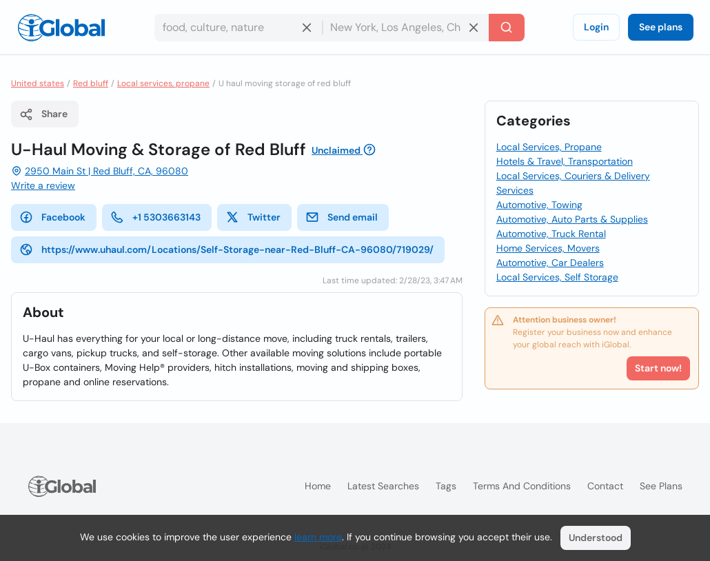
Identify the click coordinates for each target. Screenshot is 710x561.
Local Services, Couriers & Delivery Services (573, 183)
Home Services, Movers (548, 248)
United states (37, 83)
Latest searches (383, 486)
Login (596, 27)
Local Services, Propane (549, 147)
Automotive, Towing (539, 204)
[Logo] (61, 27)
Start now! (658, 368)
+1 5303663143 (155, 217)
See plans (660, 27)
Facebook (52, 217)
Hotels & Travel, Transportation (564, 161)
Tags (446, 486)
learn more (318, 537)
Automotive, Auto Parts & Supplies (572, 219)
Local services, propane (163, 83)
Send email (341, 217)
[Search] (507, 27)
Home (318, 486)
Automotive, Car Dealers (550, 262)
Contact (605, 486)
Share (43, 114)
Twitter (253, 217)
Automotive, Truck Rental (551, 233)
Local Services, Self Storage (557, 277)
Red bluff (90, 83)
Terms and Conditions (522, 486)
